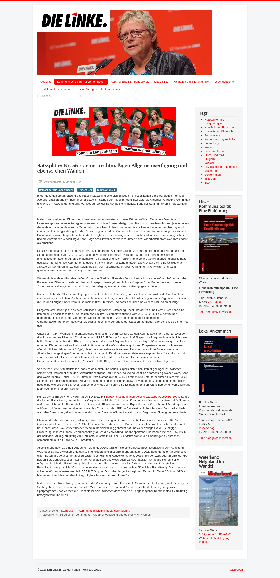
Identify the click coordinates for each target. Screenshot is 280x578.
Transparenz (85, 190)
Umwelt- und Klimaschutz (221, 131)
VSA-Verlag (215, 301)
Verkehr (209, 163)
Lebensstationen (224, 81)
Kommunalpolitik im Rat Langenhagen (81, 81)
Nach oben (236, 569)
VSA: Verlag (206, 428)
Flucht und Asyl (214, 155)
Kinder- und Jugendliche (220, 139)
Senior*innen (213, 174)
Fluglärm (210, 159)
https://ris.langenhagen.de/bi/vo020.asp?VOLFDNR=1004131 (145, 396)
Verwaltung (212, 143)
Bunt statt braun (106, 190)
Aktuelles (45, 81)
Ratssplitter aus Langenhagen (56, 190)
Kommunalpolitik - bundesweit (130, 81)
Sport (208, 182)
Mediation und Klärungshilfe (191, 81)
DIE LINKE (161, 81)
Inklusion (210, 178)
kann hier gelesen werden (215, 311)
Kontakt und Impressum (55, 89)
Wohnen (210, 147)
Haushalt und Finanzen (219, 127)
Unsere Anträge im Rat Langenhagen (98, 89)
